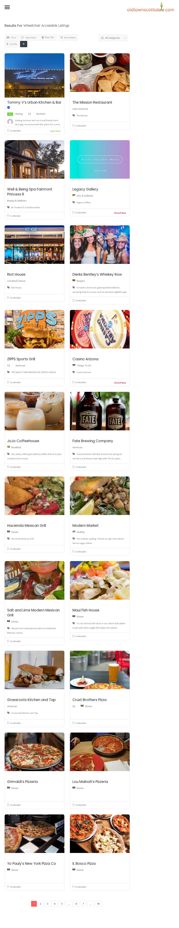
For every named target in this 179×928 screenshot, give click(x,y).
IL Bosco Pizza (84, 863)
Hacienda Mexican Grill (26, 525)
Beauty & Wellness (17, 201)
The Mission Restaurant (92, 102)
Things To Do (84, 365)
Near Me (48, 37)
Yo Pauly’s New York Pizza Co (31, 863)
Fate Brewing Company (92, 440)
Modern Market (85, 525)
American (20, 365)
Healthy (81, 532)
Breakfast (16, 447)
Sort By (12, 44)
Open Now (28, 38)
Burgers (81, 281)
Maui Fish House (85, 610)
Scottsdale (15, 131)
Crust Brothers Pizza (89, 699)
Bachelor (41, 114)
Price (11, 38)
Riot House (16, 274)
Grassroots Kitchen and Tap (31, 699)
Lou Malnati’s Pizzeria (90, 781)
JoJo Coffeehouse (23, 440)
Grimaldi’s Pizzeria (22, 781)
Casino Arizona (85, 359)
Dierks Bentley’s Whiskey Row (97, 274)
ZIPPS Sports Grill (21, 359)
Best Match (68, 38)
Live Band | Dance (16, 281)
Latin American (80, 109)
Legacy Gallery (85, 189)
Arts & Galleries (85, 196)
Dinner (14, 532)
